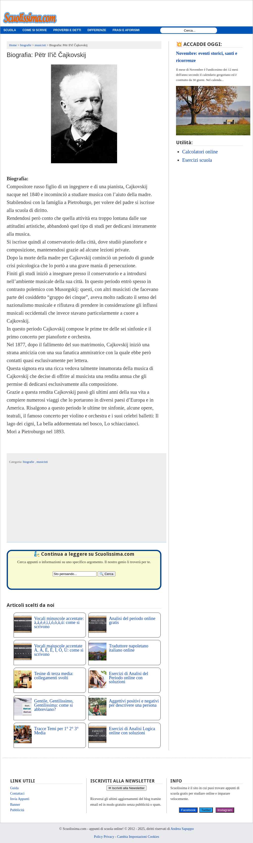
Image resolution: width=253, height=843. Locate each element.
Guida (14, 788)
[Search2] (75, 573)
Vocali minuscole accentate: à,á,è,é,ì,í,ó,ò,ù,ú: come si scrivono (59, 622)
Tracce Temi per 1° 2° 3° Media (56, 730)
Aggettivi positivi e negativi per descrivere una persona (134, 703)
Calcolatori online (200, 151)
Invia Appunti (19, 799)
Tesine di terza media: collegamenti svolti (53, 675)
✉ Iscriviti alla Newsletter (126, 788)
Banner (15, 804)
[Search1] (189, 30)
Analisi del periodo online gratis (132, 620)
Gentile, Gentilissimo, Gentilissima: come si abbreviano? (53, 705)
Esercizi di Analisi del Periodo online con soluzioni (128, 677)
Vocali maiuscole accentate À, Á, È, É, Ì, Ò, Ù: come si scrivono (58, 650)
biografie (29, 462)
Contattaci (17, 793)
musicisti (42, 462)
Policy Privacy (104, 837)
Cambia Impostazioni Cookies (138, 837)
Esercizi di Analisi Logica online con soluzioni (132, 730)
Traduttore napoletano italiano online (128, 648)
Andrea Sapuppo (182, 829)
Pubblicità (17, 810)
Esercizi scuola (197, 160)
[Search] (106, 573)
